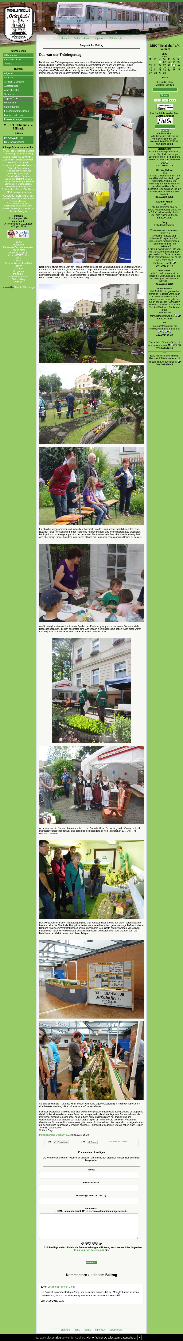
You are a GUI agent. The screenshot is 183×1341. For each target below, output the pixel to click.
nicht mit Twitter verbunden (83, 1142)
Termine (8, 63)
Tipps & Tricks (11, 98)
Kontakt (87, 38)
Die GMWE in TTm (13, 138)
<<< (150, 56)
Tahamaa (18, 268)
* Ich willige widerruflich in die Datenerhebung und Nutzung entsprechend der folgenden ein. (92, 1248)
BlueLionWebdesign (14, 142)
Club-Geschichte (12, 59)
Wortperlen (18, 244)
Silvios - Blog (18, 279)
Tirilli (18, 258)
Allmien (18, 282)
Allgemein (9, 73)
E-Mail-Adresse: (91, 1182)
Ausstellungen (11, 86)
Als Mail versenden (118, 1141)
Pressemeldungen (13, 119)
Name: (91, 1169)
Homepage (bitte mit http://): (91, 1195)
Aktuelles (9, 77)
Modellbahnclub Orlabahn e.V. (54, 1135)
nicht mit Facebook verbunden (49, 1142)
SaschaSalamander (18, 276)
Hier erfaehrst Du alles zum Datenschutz (110, 1337)
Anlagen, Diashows (14, 81)
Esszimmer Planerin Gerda (61, 1286)
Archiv (77, 38)
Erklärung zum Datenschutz (89, 1250)
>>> (179, 56)
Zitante (18, 242)
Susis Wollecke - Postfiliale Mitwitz (18, 264)
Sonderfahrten (11, 107)
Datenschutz (115, 38)
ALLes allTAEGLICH (18, 255)
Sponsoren (9, 94)
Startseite (65, 38)
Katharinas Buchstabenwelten (18, 247)
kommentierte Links (14, 115)
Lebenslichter (18, 250)
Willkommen (10, 55)
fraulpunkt (18, 274)
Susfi (18, 260)
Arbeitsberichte (11, 90)
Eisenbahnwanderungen (16, 111)
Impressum (100, 38)
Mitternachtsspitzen (18, 252)
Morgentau (18, 271)
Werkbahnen (10, 102)
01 (159, 62)
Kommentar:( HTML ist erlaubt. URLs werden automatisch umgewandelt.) (91, 1209)
